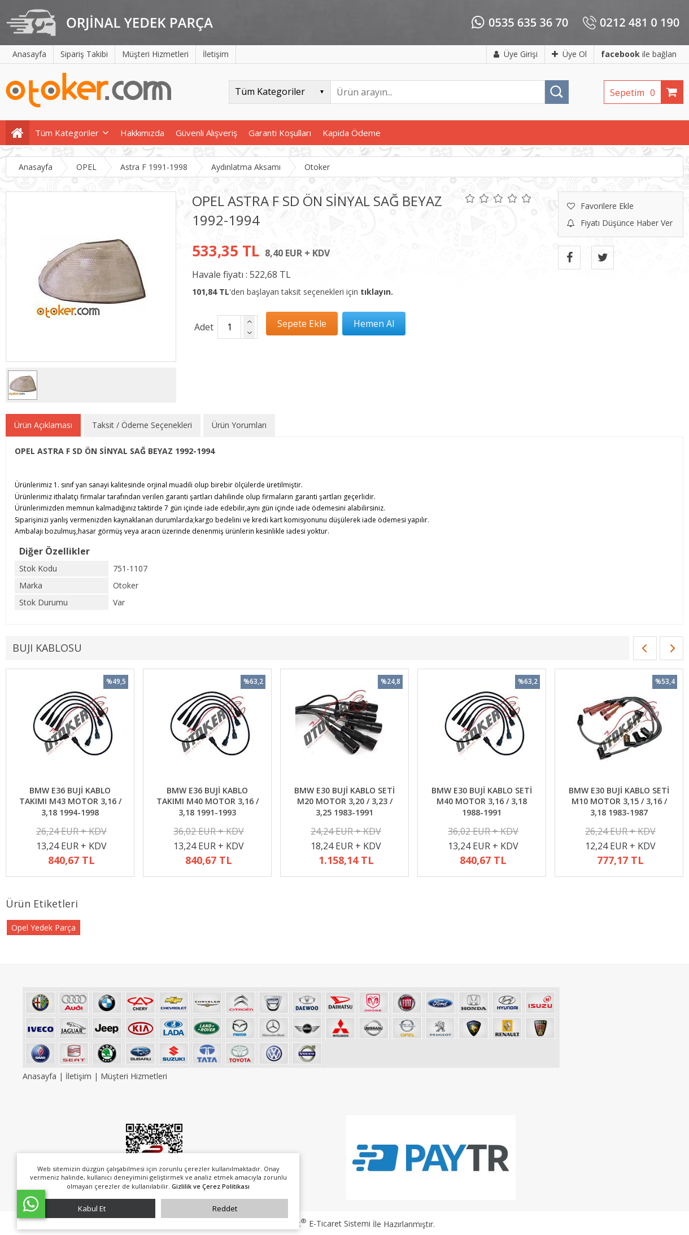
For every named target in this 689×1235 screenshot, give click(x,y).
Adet (203, 327)
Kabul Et (92, 1208)
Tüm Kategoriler (67, 132)
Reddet (224, 1208)
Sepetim (635, 92)
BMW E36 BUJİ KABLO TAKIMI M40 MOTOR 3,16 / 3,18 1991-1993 (207, 801)
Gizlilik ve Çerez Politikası (211, 1186)
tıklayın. (376, 291)
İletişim (78, 1076)
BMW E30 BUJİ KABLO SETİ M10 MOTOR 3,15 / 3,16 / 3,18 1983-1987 (619, 801)
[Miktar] (229, 327)
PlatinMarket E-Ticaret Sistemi (312, 1223)
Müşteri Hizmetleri (134, 1076)
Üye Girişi (516, 54)
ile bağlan (639, 54)
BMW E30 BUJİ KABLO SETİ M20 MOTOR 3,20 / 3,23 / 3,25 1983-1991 (344, 801)
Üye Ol (569, 54)
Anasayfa (41, 1076)
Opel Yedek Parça (43, 927)
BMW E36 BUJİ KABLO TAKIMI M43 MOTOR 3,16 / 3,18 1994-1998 (70, 801)
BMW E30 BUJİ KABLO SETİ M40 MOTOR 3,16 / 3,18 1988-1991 (481, 801)
